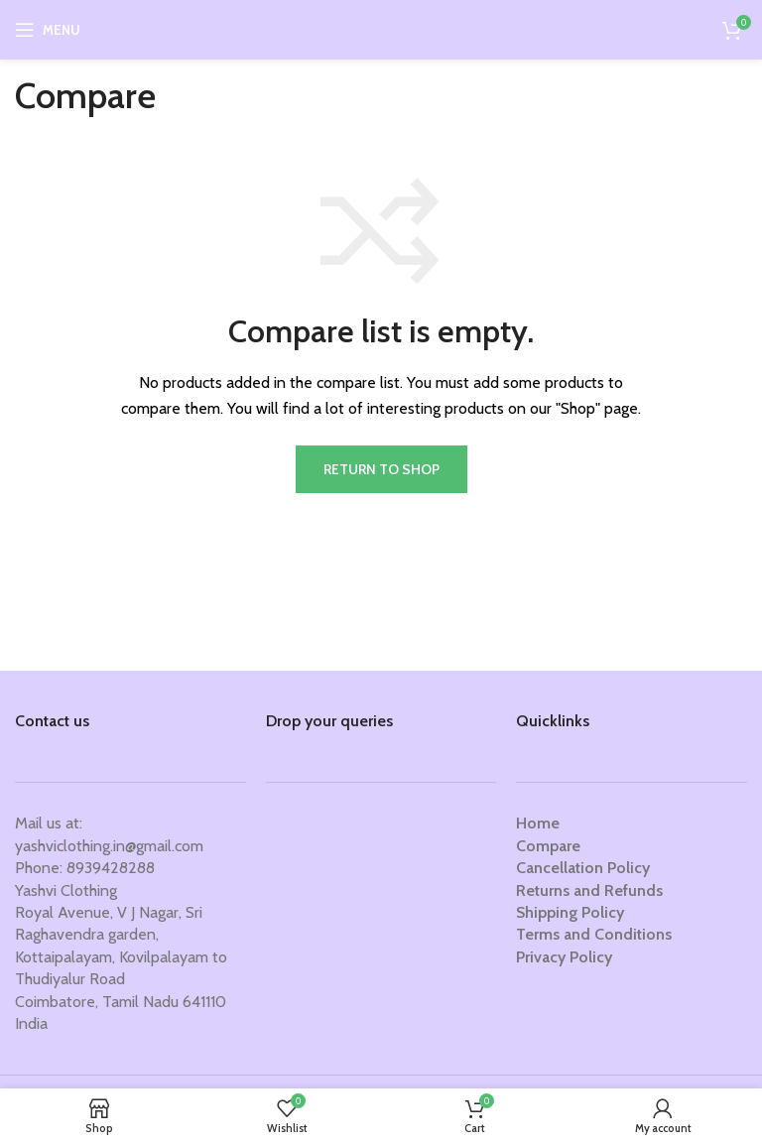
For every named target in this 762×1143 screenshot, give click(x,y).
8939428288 (110, 867)
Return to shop (381, 469)
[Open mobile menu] (47, 30)
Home (538, 823)
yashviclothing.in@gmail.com (109, 845)
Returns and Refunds (589, 890)
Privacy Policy (564, 957)
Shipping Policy (570, 912)
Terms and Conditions (594, 934)
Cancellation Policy (583, 867)
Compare (548, 845)
